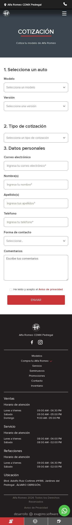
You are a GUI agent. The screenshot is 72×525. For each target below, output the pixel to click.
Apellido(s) (11, 194)
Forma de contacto (17, 232)
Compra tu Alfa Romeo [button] (35, 361)
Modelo (9, 78)
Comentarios (13, 251)
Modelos (37, 356)
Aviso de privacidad (51, 289)
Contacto (37, 381)
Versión (9, 97)
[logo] (36, 513)
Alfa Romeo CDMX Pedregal (22, 4)
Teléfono (10, 213)
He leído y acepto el (38, 289)
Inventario (37, 386)
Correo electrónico (17, 157)
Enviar (36, 300)
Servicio (37, 366)
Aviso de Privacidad (36, 507)
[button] (65, 5)
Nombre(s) (11, 175)
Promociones (37, 376)
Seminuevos (37, 371)
